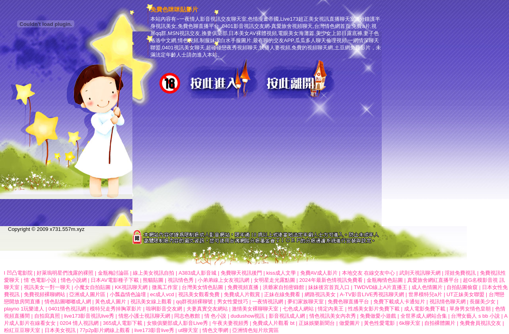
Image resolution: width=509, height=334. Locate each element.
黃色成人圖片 (110, 302)
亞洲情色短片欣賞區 (255, 330)
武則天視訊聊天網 (420, 273)
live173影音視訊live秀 (89, 316)
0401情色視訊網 (67, 309)
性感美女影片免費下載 (374, 309)
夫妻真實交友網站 (207, 309)
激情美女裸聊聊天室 (255, 309)
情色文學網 (215, 330)
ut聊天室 (188, 330)
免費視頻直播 (242, 287)
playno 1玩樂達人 (24, 309)
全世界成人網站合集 (423, 316)
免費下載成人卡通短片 (399, 302)
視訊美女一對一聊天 (47, 287)
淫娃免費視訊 (460, 273)
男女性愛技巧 (232, 302)
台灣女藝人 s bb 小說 (475, 316)
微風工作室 (165, 287)
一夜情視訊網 (267, 302)
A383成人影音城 (197, 273)
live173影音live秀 (154, 330)
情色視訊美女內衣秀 (332, 316)
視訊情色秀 (181, 280)
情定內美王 (331, 309)
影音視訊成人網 (287, 316)
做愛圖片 (349, 323)
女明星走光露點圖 (274, 280)
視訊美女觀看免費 (199, 294)
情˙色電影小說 (40, 280)
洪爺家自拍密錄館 (283, 287)
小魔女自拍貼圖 (92, 287)
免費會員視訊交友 (480, 323)
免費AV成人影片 (319, 273)
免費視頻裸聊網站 (44, 294)
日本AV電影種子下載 (114, 280)
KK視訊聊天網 (131, 287)
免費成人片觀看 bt (273, 323)
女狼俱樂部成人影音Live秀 (177, 323)
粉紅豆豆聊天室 (22, 330)
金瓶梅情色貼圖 (385, 280)
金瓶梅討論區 (113, 273)
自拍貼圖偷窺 (462, 287)
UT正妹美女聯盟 (465, 294)
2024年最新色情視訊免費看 (331, 280)
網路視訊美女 (320, 294)
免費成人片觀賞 (242, 294)
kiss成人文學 (281, 273)
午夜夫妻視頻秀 (230, 323)
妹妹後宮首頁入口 (329, 287)
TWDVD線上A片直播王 (380, 287)
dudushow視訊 (247, 316)
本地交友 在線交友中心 (368, 273)
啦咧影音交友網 (164, 309)
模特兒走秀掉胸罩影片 (116, 309)
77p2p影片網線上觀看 (105, 330)
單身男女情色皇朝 (470, 309)
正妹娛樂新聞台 (317, 323)
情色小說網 (74, 280)
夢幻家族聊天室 (306, 302)
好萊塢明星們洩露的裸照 (65, 273)
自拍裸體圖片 (439, 323)
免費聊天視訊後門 (241, 273)
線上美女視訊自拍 (153, 273)
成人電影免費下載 (424, 309)
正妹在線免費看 (282, 294)
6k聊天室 (409, 323)
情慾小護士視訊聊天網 (144, 316)
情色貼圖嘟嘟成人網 (68, 302)
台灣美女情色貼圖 (202, 287)
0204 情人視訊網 (79, 323)
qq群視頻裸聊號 (194, 302)
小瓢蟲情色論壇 (128, 294)
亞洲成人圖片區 (87, 294)
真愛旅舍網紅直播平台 (433, 280)
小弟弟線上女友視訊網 (223, 280)
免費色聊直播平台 (349, 302)
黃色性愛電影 (379, 323)
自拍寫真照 (47, 316)
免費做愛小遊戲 (378, 316)
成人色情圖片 (427, 287)
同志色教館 (187, 316)
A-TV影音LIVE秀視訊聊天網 (372, 294)
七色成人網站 (298, 309)
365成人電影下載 (123, 323)
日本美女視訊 (60, 330)
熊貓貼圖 (153, 280)
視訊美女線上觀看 (151, 302)
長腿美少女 (482, 302)
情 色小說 (215, 316)
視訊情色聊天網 (447, 302)
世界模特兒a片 (425, 294)
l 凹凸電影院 (18, 273)
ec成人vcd (162, 294)
